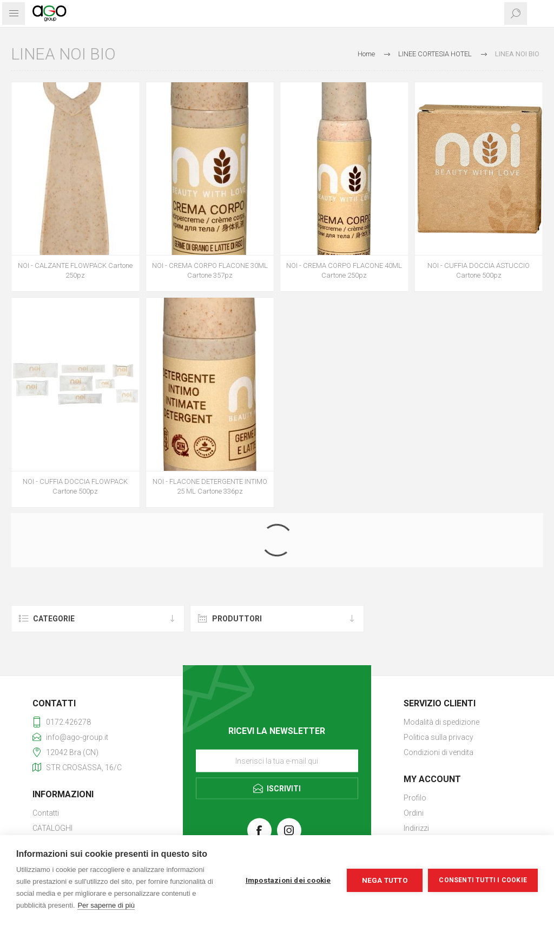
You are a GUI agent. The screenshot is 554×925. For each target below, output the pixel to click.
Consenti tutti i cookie (483, 880)
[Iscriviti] (277, 760)
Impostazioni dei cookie (288, 880)
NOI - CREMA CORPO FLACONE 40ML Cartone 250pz (344, 270)
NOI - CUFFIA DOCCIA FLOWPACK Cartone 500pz (75, 486)
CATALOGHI (52, 828)
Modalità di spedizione (441, 722)
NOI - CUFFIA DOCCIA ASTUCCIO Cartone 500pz (478, 270)
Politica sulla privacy (438, 737)
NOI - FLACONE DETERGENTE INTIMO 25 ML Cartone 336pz (210, 486)
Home (366, 54)
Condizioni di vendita (438, 752)
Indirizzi (416, 828)
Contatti (45, 813)
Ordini (414, 813)
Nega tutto (385, 880)
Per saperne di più (106, 905)
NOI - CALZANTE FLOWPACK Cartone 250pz (75, 270)
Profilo (415, 797)
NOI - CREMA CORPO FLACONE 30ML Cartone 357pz (210, 270)
